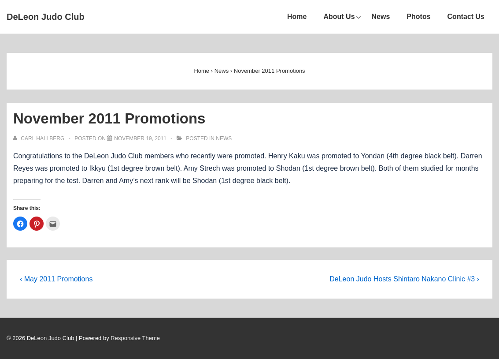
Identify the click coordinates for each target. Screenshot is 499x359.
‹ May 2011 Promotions (56, 279)
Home (297, 16)
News (381, 16)
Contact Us (465, 16)
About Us (339, 16)
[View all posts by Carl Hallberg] (39, 138)
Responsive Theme (135, 338)
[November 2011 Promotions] (140, 138)
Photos (418, 16)
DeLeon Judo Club (46, 17)
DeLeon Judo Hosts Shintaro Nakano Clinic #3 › (404, 279)
